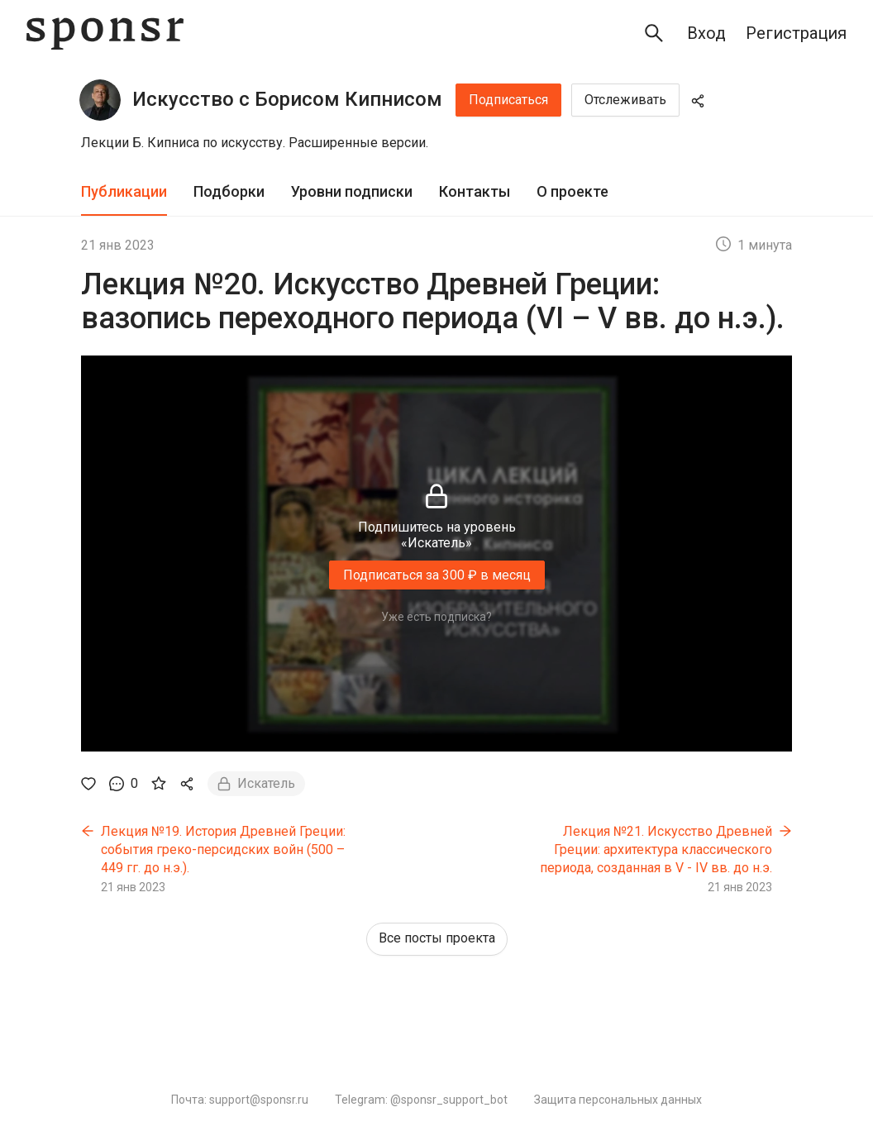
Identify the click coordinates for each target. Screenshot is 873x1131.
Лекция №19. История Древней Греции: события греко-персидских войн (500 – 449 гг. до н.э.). (223, 849)
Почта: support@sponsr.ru (239, 1099)
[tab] (124, 192)
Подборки (229, 191)
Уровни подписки (352, 191)
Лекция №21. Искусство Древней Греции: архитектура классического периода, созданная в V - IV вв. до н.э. (656, 849)
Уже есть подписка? (436, 616)
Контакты (474, 191)
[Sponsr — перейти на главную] (105, 33)
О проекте (572, 191)
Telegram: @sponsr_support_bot (421, 1099)
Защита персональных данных (618, 1099)
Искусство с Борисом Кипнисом (287, 99)
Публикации (124, 191)
